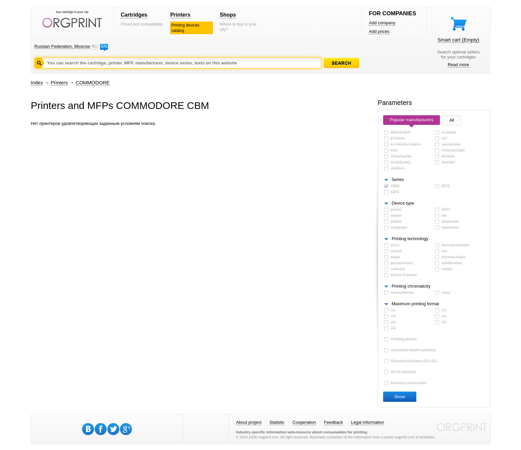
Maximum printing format (415, 303)
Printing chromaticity (411, 286)
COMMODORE (93, 82)
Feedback (333, 422)
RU (94, 46)
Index (37, 82)
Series (398, 179)
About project (248, 422)
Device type (403, 203)
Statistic (277, 422)
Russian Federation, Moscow (62, 46)
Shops (228, 15)
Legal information (367, 422)
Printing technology (410, 238)
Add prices (379, 31)
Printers (180, 15)
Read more (458, 64)
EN (104, 46)
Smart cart (458, 40)
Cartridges (134, 15)
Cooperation (304, 422)
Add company (382, 22)
